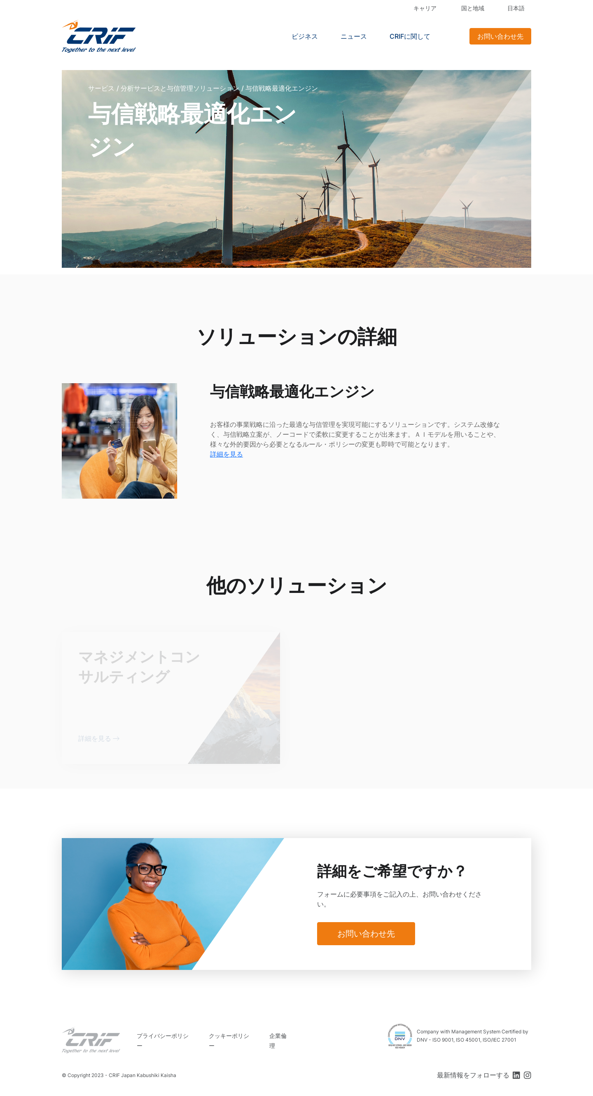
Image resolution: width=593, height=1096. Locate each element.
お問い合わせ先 (500, 36)
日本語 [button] (516, 8)
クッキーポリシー (229, 1040)
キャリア (425, 8)
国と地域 (472, 8)
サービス (101, 88)
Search (453, 36)
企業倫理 (278, 1040)
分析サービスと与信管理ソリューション (180, 88)
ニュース (354, 36)
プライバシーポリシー (163, 1040)
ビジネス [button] (305, 36)
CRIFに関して (410, 36)
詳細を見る (226, 454)
